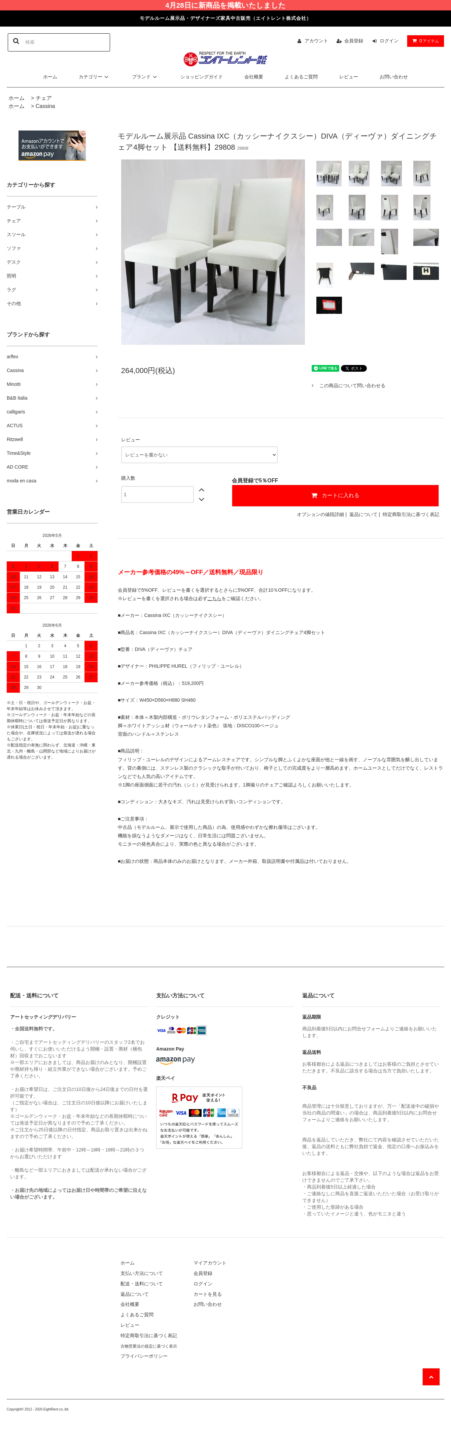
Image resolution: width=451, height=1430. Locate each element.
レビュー (348, 76)
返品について (363, 514)
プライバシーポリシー (144, 1356)
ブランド (145, 76)
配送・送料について (141, 1283)
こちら (214, 598)
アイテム (424, 40)
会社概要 (253, 76)
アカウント (316, 40)
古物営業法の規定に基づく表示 (148, 1346)
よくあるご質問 (301, 76)
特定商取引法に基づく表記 (411, 514)
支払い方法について (141, 1273)
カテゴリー (94, 76)
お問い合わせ (394, 76)
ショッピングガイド (201, 76)
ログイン (389, 40)
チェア (44, 98)
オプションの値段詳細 (320, 514)
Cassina (45, 106)
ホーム (50, 76)
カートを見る (208, 1294)
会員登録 (353, 40)
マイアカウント (210, 1263)
